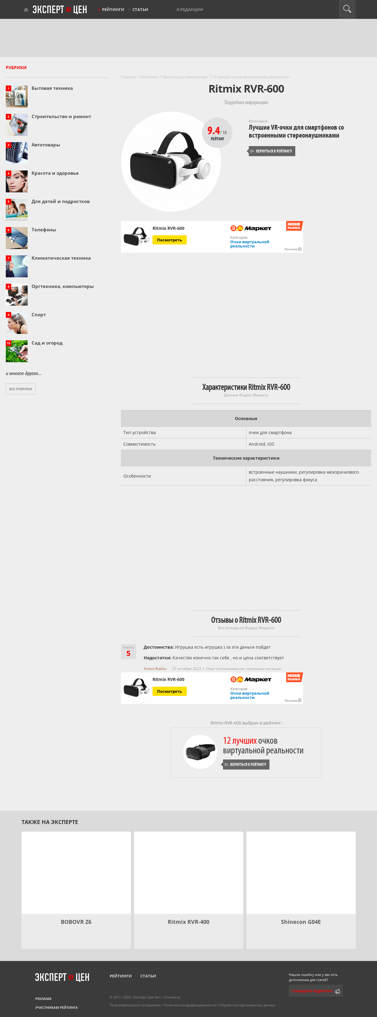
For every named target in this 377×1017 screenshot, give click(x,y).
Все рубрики (20, 389)
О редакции (190, 9)
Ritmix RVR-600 (168, 228)
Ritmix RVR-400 (188, 921)
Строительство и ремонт (61, 116)
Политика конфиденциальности (190, 1005)
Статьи (140, 9)
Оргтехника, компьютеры (63, 286)
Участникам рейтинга (56, 1007)
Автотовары (46, 145)
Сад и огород (47, 343)
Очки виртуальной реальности (249, 244)
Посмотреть (169, 240)
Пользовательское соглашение (135, 1005)
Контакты (172, 997)
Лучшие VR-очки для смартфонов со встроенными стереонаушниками (296, 131)
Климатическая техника (61, 258)
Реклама (43, 998)
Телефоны (44, 229)
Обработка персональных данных (247, 1005)
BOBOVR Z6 (76, 921)
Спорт (39, 314)
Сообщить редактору (312, 991)
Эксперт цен (60, 10)
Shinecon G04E (301, 921)
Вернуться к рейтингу (271, 151)
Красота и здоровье (55, 173)
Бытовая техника (52, 88)
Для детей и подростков (61, 201)
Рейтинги (113, 9)
